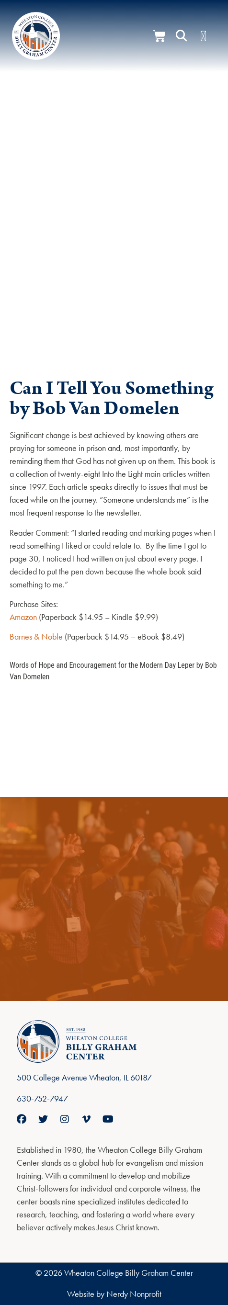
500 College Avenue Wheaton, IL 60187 (84, 1077)
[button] (181, 36)
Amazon (23, 616)
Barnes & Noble (36, 636)
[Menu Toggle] (203, 36)
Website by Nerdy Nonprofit (114, 1293)
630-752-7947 (42, 1098)
